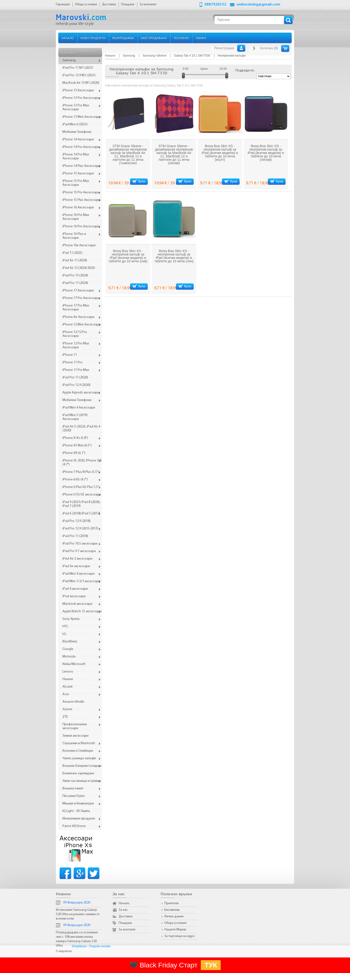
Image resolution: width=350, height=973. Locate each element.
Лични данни (174, 916)
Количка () (269, 48)
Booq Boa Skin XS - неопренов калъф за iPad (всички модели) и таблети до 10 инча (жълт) (220, 153)
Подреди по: (245, 70)
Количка (285, 48)
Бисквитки (172, 910)
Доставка (125, 916)
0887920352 (215, 5)
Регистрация (224, 48)
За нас (123, 910)
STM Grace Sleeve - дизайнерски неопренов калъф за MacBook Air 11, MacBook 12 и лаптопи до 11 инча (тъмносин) (128, 154)
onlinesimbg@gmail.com (258, 5)
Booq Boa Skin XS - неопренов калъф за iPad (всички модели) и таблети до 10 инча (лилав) (266, 153)
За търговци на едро (179, 936)
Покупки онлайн (100, 946)
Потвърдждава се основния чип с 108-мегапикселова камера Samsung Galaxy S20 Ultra (77, 939)
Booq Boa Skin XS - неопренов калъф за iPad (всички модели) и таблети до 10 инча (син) (173, 256)
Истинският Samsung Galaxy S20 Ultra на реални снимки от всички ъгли (78, 914)
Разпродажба (123, 38)
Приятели (171, 903)
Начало (67, 38)
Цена (204, 68)
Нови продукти (92, 38)
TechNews (181, 38)
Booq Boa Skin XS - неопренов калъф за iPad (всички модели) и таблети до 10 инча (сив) (127, 256)
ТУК (210, 965)
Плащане (125, 923)
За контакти (127, 929)
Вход (241, 48)
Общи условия (175, 923)
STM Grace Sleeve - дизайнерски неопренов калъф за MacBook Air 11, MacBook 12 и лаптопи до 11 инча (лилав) (174, 154)
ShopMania (79, 946)
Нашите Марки (175, 929)
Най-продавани (154, 38)
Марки (201, 38)
